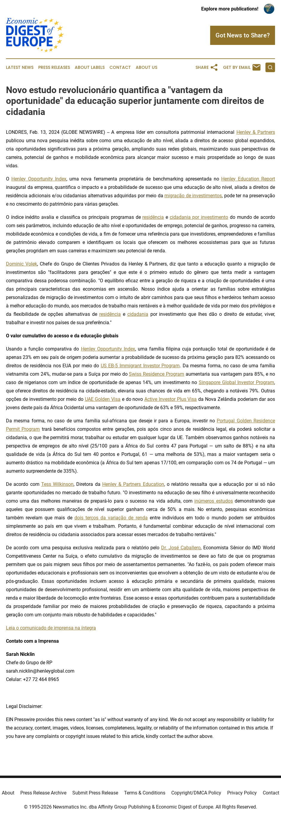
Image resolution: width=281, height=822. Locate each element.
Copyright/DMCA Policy (196, 793)
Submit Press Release (95, 793)
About (8, 793)
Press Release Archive (43, 793)
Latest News (19, 67)
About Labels (90, 67)
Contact (120, 67)
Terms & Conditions (144, 793)
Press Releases (54, 67)
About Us (146, 67)
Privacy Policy (242, 793)
